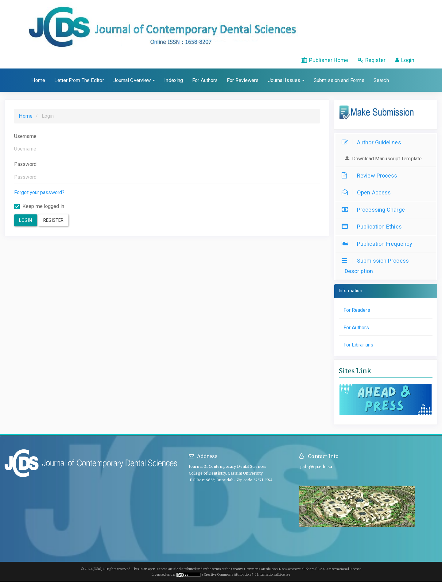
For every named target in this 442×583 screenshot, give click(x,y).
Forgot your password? (39, 194)
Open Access (368, 193)
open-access (158, 570)
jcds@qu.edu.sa (315, 468)
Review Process (371, 177)
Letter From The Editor (79, 81)
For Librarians (358, 346)
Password (25, 165)
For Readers (356, 311)
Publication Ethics (373, 228)
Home (38, 81)
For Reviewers (242, 81)
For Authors (205, 81)
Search (381, 81)
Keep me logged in (39, 207)
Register (367, 61)
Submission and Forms (339, 81)
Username (25, 137)
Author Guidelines (373, 143)
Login (403, 61)
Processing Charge (375, 211)
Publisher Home (316, 61)
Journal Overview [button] (134, 81)
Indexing (173, 81)
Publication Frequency (378, 245)
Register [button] (53, 221)
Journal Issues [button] (286, 81)
